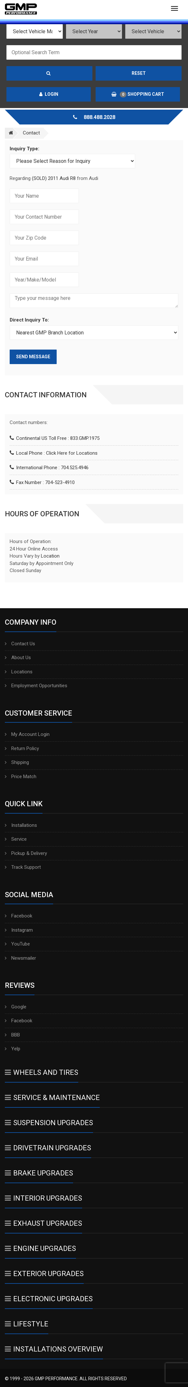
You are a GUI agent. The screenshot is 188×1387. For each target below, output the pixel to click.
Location (50, 556)
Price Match (20, 776)
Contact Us (20, 644)
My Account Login (27, 734)
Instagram (19, 930)
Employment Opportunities (36, 686)
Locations (19, 672)
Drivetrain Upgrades (48, 1148)
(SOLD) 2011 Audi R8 (54, 178)
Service (16, 839)
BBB (12, 1035)
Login (48, 94)
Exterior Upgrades (44, 1274)
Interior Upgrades (43, 1198)
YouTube (17, 944)
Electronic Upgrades (49, 1299)
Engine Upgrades (40, 1248)
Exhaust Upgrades (43, 1223)
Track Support (23, 867)
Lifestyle (26, 1324)
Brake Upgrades (39, 1173)
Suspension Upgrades (49, 1123)
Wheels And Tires (41, 1072)
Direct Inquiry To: (29, 320)
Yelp (12, 1049)
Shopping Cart (137, 94)
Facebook (18, 916)
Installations (21, 825)
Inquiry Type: (24, 149)
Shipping (17, 762)
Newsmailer (20, 958)
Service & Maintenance (52, 1098)
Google (15, 1007)
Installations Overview (54, 1349)
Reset (139, 73)
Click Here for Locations (72, 453)
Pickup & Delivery (26, 853)
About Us (18, 657)
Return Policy (22, 748)
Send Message (33, 356)
